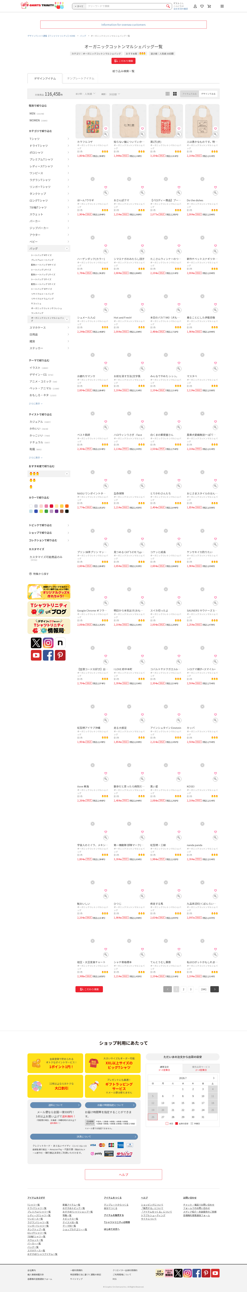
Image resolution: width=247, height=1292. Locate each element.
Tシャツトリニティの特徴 (117, 1222)
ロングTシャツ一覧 (36, 1232)
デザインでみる (208, 93)
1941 (204, 989)
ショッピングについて (152, 1204)
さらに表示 (34, 403)
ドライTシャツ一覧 (36, 1208)
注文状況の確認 (180, 8)
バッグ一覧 (33, 1247)
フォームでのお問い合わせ (196, 1208)
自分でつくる (110, 1208)
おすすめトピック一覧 (74, 1208)
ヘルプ (123, 1174)
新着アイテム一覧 (71, 1204)
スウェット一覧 (35, 1240)
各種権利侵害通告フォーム (196, 1215)
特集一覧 (67, 1215)
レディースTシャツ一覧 (39, 1215)
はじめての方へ (112, 1229)
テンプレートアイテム (80, 78)
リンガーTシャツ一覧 (38, 1225)
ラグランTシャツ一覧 (38, 1222)
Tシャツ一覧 (33, 1204)
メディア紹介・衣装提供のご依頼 (199, 1211)
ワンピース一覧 (35, 1218)
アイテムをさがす (36, 1197)
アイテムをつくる (113, 1197)
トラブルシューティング (153, 1215)
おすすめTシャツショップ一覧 (78, 1211)
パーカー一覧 (34, 1243)
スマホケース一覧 (36, 1250)
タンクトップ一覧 (36, 1229)
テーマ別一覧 (69, 1225)
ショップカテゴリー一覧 (75, 1229)
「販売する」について (152, 1208)
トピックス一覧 (70, 1218)
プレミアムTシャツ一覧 (39, 1211)
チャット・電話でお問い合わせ (198, 1204)
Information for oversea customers (123, 24)
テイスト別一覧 (70, 1222)
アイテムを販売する (114, 1215)
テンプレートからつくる (116, 1204)
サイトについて (149, 1218)
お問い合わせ (190, 1197)
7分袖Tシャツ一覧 (36, 1236)
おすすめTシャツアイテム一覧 (42, 1254)
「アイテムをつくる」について (156, 1211)
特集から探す (41, 574)
